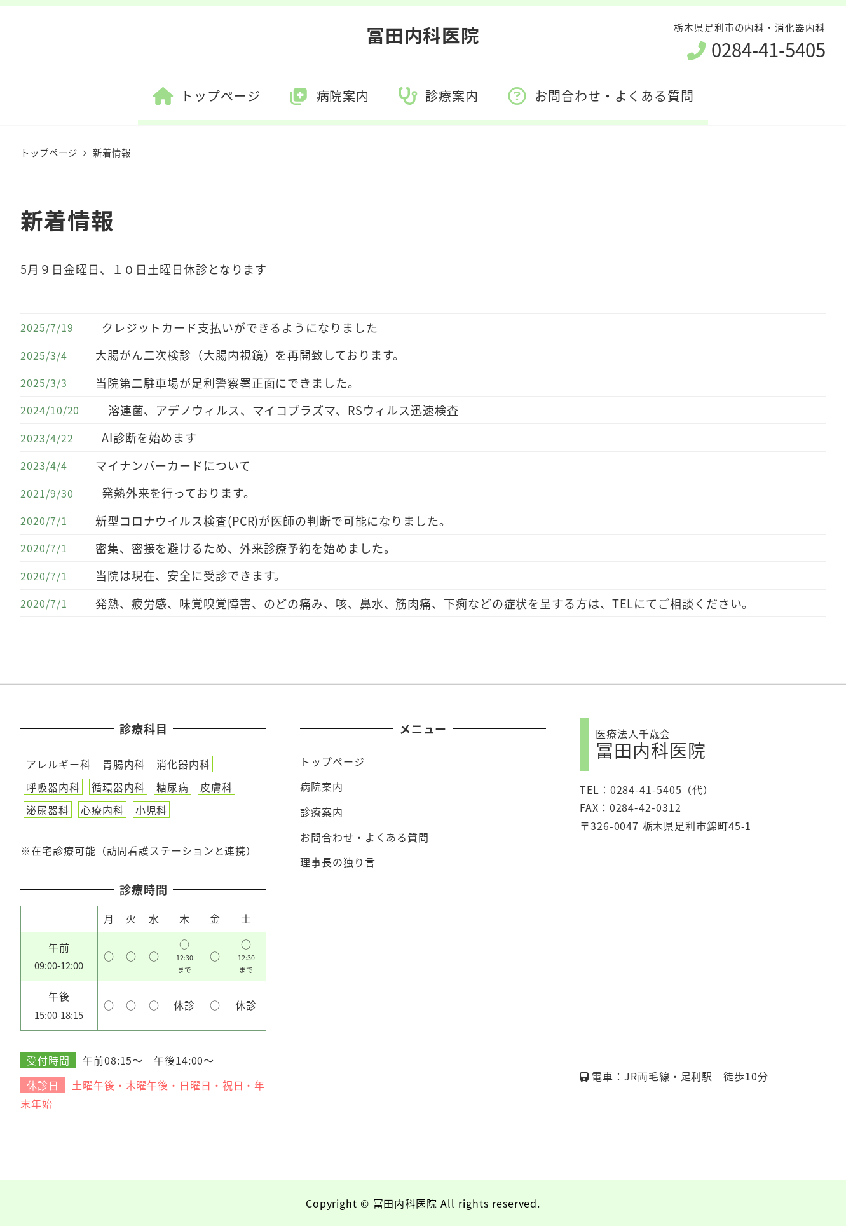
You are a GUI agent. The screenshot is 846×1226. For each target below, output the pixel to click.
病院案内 (321, 786)
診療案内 (321, 811)
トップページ (332, 761)
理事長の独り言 (337, 861)
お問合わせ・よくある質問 (364, 837)
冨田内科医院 (423, 35)
